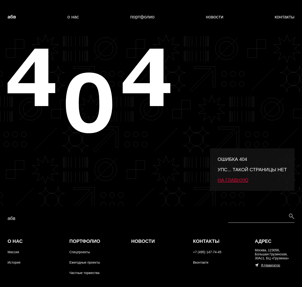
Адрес (263, 241)
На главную (233, 180)
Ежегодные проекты (84, 262)
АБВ (12, 16)
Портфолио (142, 16)
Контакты (284, 16)
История (14, 262)
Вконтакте (201, 262)
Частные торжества (84, 273)
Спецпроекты (79, 252)
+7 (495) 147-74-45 (207, 252)
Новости (214, 16)
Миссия (13, 252)
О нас (73, 16)
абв (11, 218)
